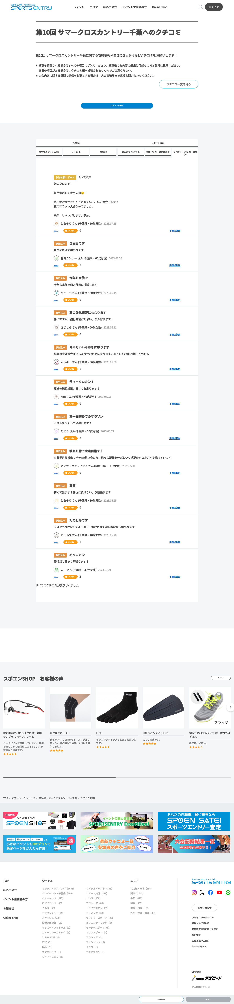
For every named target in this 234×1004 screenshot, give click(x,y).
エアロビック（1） (52, 962)
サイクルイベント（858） (99, 899)
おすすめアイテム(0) (49, 162)
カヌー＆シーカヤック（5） (57, 943)
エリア (94, 9)
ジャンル (79, 9)
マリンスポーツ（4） (97, 943)
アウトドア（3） (95, 948)
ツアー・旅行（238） (97, 904)
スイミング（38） (95, 923)
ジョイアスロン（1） (53, 967)
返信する (59, 241)
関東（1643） (137, 904)
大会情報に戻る (161, 997)
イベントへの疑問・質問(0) (185, 163)
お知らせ (8, 919)
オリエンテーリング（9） (99, 933)
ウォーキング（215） (53, 909)
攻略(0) (76, 152)
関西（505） (137, 914)
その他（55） (49, 918)
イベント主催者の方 (134, 9)
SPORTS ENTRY (29, 9)
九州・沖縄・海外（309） (144, 923)
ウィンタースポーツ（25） (100, 928)
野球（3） (47, 953)
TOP (5, 809)
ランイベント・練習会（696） (58, 904)
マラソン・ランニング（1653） (58, 899)
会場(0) (103, 162)
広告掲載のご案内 (200, 951)
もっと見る (220, 688)
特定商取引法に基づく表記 (205, 939)
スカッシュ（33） (51, 928)
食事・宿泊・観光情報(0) (158, 162)
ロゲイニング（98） (52, 914)
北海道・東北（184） (141, 899)
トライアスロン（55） (98, 918)
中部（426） (137, 909)
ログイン (216, 9)
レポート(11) (157, 152)
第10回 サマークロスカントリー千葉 (58, 809)
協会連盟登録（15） (52, 933)
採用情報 (196, 945)
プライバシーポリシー (203, 928)
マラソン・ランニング (23, 809)
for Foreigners (199, 957)
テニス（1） (92, 957)
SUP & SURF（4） (51, 948)
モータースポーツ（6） (98, 938)
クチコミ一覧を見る (178, 90)
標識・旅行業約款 (200, 933)
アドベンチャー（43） (54, 923)
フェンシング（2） (96, 953)
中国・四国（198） (140, 918)
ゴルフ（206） (94, 909)
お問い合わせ (205, 918)
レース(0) (76, 162)
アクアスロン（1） (96, 962)
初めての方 (110, 9)
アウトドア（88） (95, 914)
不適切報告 (174, 241)
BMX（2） (47, 957)
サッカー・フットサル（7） (57, 938)
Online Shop (159, 9)
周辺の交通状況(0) (131, 162)
